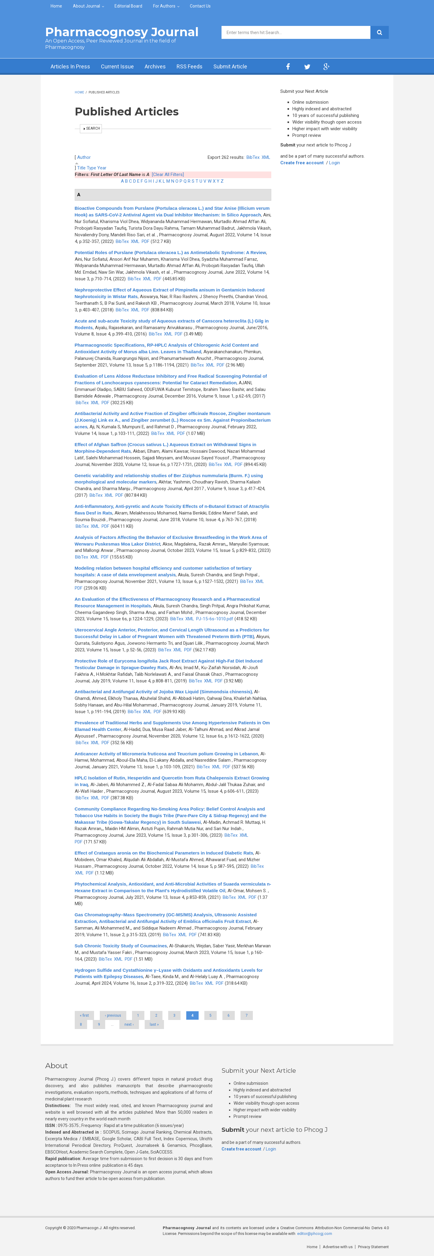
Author (84, 157)
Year (101, 168)
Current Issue (117, 66)
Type (91, 168)
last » (154, 1024)
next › (129, 1024)
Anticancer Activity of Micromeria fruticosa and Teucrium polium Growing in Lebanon (166, 753)
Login (334, 162)
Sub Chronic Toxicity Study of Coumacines (121, 945)
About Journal (86, 6)
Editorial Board (128, 6)
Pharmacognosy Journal (122, 31)
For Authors (164, 6)
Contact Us (200, 6)
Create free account (302, 162)
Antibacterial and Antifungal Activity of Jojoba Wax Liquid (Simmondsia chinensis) (163, 691)
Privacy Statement (373, 1247)
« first (84, 1015)
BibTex (253, 157)
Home (56, 6)
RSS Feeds (190, 66)
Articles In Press (70, 66)
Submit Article (230, 66)
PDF (145, 241)
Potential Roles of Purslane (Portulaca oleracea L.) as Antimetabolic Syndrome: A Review (170, 252)
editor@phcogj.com (314, 1233)
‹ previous (113, 1015)
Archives (155, 66)
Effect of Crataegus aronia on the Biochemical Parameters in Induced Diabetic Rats (164, 852)
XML (266, 157)
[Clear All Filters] (168, 174)
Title (81, 168)
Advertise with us (338, 1247)
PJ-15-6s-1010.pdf (214, 619)
